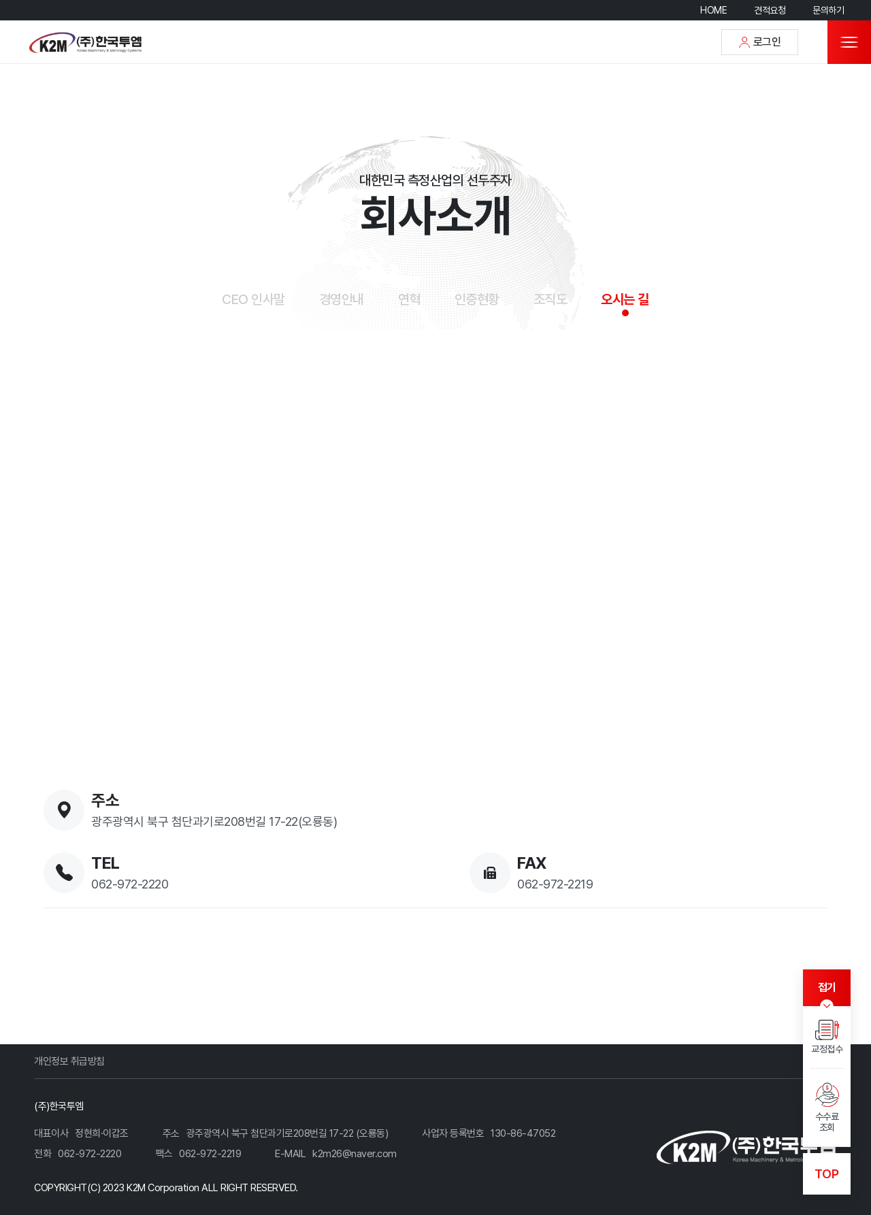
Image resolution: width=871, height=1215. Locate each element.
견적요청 (769, 10)
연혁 (409, 299)
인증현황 (477, 299)
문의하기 (828, 10)
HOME (713, 10)
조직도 (550, 299)
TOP (827, 1174)
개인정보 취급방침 (69, 1061)
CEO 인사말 (253, 299)
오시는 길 (625, 299)
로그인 (760, 41)
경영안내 (341, 299)
